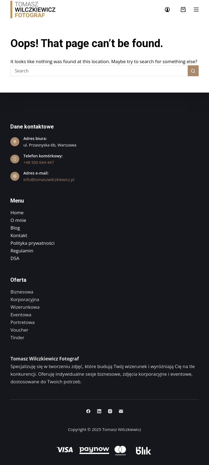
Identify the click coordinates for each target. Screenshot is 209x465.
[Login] (167, 9)
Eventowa (20, 314)
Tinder (17, 337)
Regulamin (21, 250)
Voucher (19, 330)
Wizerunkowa (24, 307)
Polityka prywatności (32, 243)
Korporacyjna (24, 299)
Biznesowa (21, 292)
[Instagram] (110, 411)
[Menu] (196, 9)
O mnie (18, 220)
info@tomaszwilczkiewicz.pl (48, 179)
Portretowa (22, 322)
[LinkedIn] (99, 411)
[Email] (121, 411)
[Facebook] (88, 411)
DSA (14, 258)
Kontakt (18, 235)
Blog (15, 228)
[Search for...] (99, 70)
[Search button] (193, 70)
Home (16, 212)
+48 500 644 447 (38, 162)
